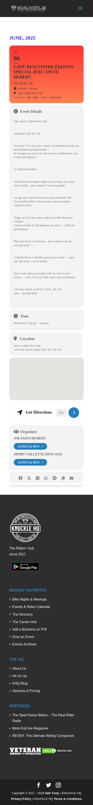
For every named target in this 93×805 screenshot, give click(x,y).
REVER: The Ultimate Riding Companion (43, 736)
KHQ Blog (19, 683)
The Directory (22, 614)
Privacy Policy (21, 799)
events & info (30, 446)
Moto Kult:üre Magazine (30, 728)
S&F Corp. (52, 793)
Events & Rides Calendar (31, 607)
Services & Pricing (26, 691)
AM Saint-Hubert (30, 438)
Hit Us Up (19, 676)
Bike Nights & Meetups (29, 599)
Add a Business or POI (29, 629)
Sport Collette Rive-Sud (38, 454)
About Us (19, 668)
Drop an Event (23, 637)
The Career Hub (24, 622)
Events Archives (24, 644)
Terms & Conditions (68, 799)
